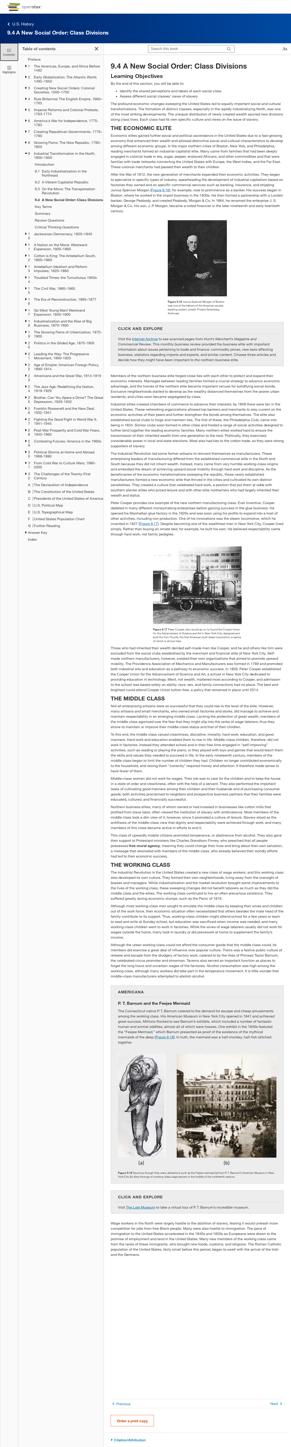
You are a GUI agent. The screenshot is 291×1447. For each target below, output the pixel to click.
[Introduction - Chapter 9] (66, 164)
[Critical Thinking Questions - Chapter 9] (66, 227)
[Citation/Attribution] (197, 1440)
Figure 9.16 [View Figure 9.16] (160, 190)
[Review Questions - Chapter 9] (66, 220)
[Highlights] (9, 69)
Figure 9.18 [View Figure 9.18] (165, 1037)
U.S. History (20, 24)
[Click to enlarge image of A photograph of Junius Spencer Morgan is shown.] (197, 258)
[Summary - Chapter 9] (66, 213)
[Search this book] (186, 48)
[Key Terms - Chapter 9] (66, 207)
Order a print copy (132, 1421)
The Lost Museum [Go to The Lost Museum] (140, 1207)
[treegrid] (60, 299)
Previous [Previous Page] (120, 1404)
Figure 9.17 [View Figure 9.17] (149, 523)
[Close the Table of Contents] (9, 52)
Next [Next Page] (277, 1404)
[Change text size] (285, 49)
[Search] (229, 49)
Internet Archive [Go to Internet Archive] (145, 339)
